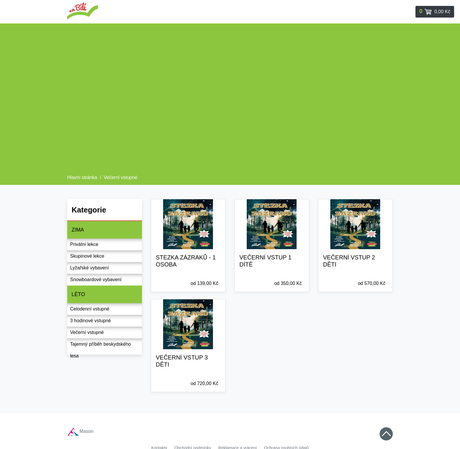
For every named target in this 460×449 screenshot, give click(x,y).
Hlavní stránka (82, 177)
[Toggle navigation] (434, 12)
